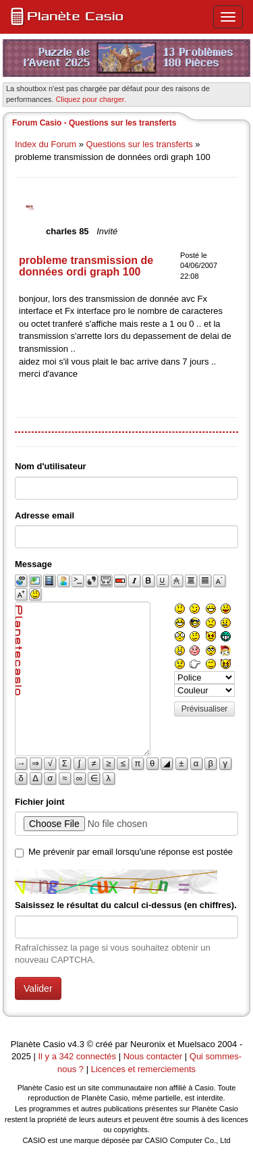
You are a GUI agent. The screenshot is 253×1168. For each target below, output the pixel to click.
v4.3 (75, 1044)
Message (33, 564)
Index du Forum (45, 144)
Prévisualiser (204, 709)
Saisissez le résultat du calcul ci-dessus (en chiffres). (126, 905)
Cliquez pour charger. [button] (90, 99)
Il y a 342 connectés (78, 1056)
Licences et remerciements (143, 1069)
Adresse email (44, 515)
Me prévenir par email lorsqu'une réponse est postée (130, 852)
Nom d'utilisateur (50, 466)
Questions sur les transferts (139, 144)
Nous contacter (152, 1056)
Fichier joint (40, 802)
